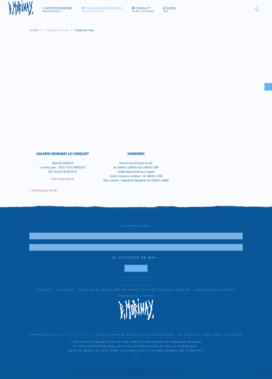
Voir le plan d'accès (62, 178)
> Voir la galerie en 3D (43, 190)
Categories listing (215, 289)
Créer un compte (136, 285)
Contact (143, 9)
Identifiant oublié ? (136, 281)
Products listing (137, 296)
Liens (169, 9)
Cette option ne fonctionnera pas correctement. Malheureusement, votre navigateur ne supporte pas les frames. (136, 86)
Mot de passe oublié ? (136, 277)
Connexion (136, 268)
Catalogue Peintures (101, 9)
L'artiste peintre (57, 9)
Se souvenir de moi (134, 257)
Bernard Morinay (77, 335)
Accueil (34, 30)
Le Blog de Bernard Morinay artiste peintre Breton (134, 289)
